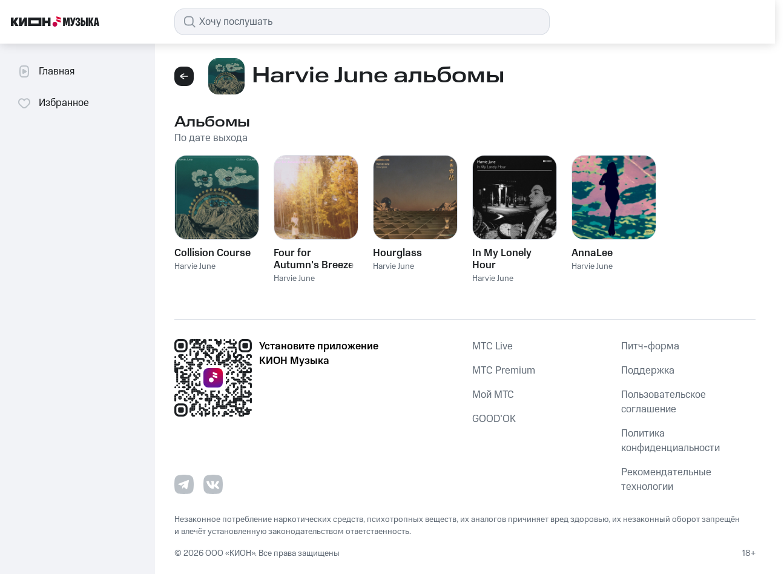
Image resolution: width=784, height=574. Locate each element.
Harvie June (195, 266)
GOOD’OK (494, 419)
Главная (45, 71)
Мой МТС (493, 395)
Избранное (53, 103)
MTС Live (492, 346)
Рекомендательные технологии (666, 479)
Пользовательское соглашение (663, 402)
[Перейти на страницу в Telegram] (184, 484)
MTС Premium (503, 370)
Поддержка (647, 370)
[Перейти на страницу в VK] (213, 484)
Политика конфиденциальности (670, 440)
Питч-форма (650, 346)
